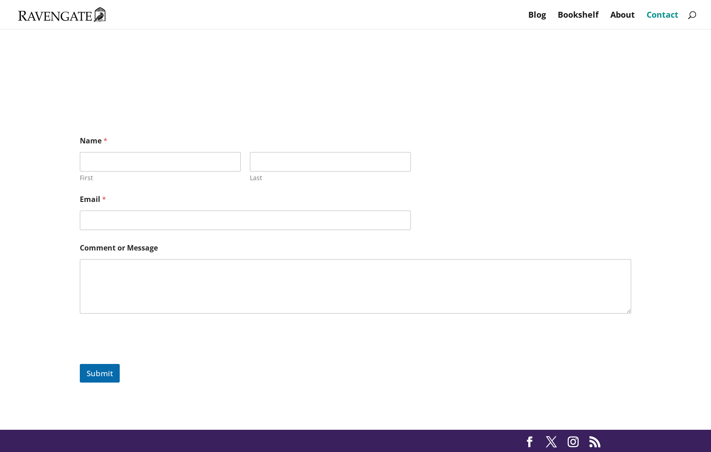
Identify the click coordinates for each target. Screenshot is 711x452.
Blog (537, 15)
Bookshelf (578, 15)
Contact (662, 15)
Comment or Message (119, 248)
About (622, 15)
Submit (100, 373)
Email (93, 199)
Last (256, 178)
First (86, 178)
